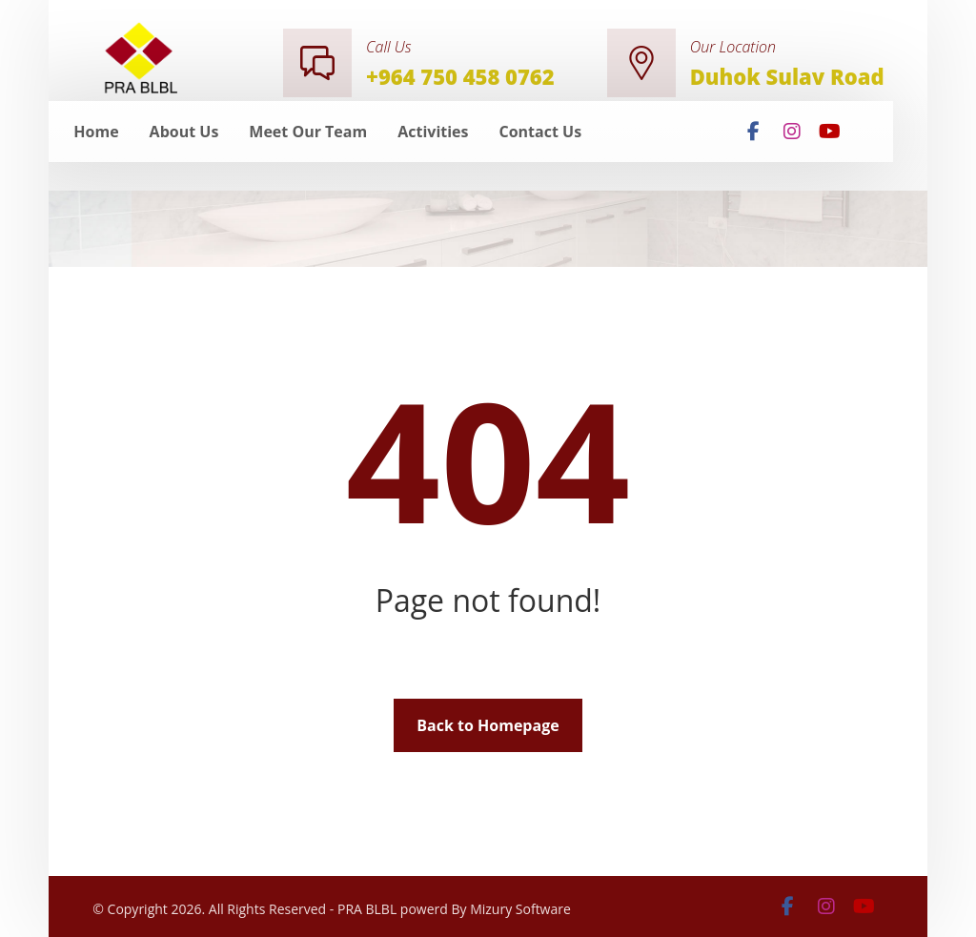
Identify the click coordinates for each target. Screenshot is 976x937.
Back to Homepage (488, 725)
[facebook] (754, 131)
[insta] (792, 131)
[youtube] (830, 131)
